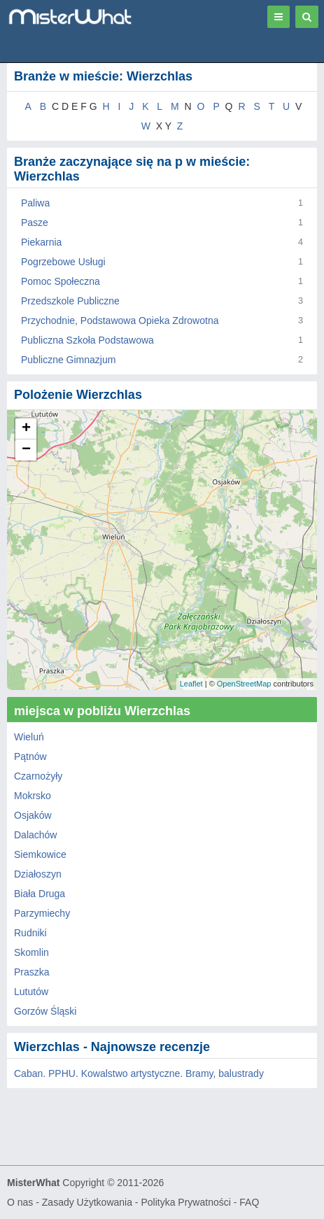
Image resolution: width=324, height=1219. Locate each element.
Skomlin (31, 952)
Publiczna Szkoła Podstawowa (87, 340)
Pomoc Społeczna (60, 281)
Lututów (31, 991)
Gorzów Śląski (45, 1011)
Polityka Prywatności (185, 1202)
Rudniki (30, 932)
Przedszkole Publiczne (70, 300)
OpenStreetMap (244, 683)
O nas (20, 1202)
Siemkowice (40, 854)
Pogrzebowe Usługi (63, 261)
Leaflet (191, 683)
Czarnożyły (38, 776)
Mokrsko (32, 795)
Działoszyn (38, 874)
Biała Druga (39, 893)
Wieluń (29, 736)
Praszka (32, 972)
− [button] (26, 449)
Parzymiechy (42, 913)
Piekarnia (41, 242)
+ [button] (26, 428)
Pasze (34, 222)
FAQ (249, 1202)
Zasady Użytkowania (87, 1202)
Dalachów (35, 834)
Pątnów (30, 756)
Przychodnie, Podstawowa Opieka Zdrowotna (119, 320)
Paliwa (35, 203)
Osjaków (33, 815)
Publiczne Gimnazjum (68, 359)
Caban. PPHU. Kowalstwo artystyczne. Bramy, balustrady (139, 1073)
